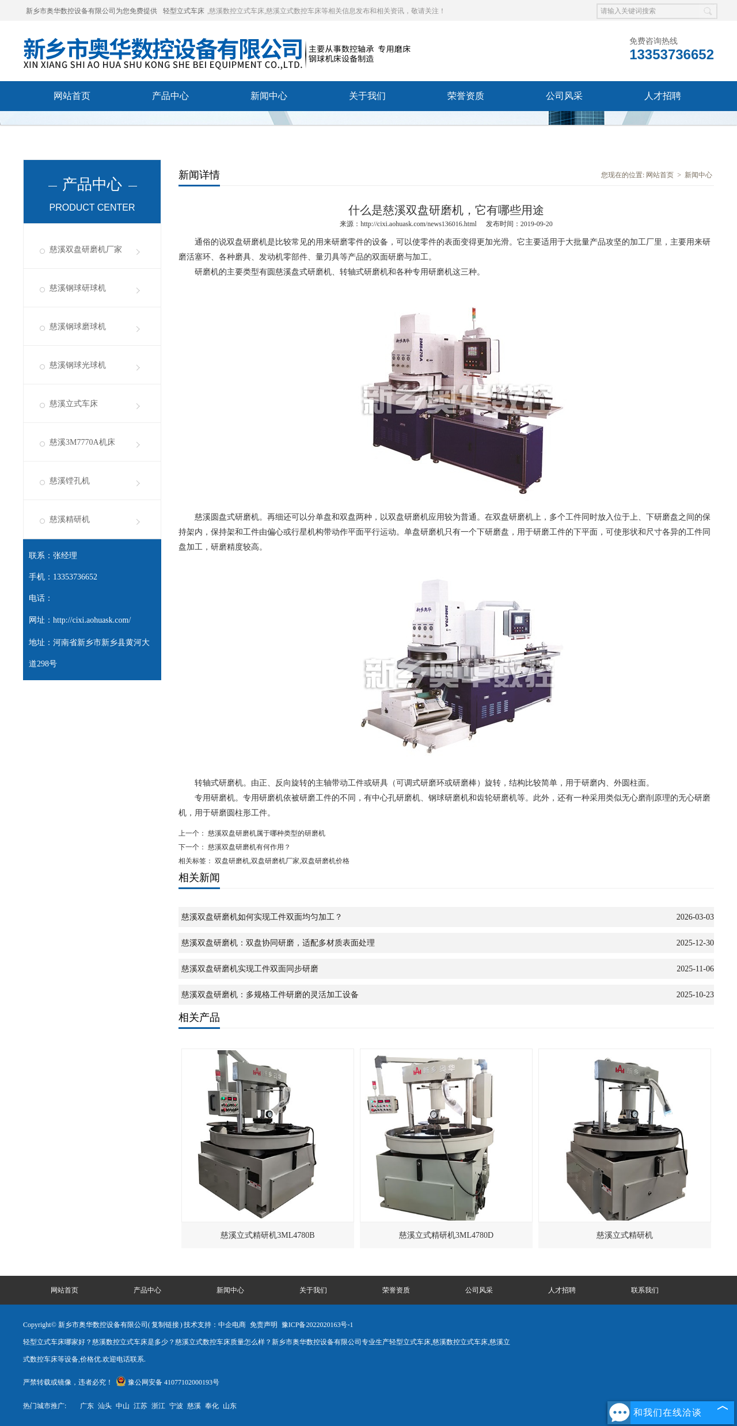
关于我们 (367, 96)
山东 (230, 1406)
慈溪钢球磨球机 (78, 326)
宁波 (176, 1406)
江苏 (140, 1406)
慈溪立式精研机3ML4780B (267, 1235)
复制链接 (165, 1325)
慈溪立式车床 (74, 403)
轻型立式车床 (183, 11)
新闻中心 (268, 96)
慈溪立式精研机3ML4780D (446, 1235)
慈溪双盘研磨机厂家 (86, 249)
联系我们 (72, 126)
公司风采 (564, 96)
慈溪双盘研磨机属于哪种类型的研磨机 (265, 833)
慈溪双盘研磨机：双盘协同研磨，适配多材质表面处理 (278, 943)
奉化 (212, 1406)
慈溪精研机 (70, 519)
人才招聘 (662, 96)
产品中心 (170, 96)
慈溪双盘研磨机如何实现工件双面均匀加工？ (262, 917)
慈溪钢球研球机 (78, 288)
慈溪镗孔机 (70, 480)
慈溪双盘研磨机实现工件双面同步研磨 (249, 968)
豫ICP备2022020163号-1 (318, 1325)
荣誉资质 (465, 96)
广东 (87, 1406)
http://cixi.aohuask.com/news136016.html (418, 224)
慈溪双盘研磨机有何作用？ (248, 847)
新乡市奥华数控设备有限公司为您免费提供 (91, 11)
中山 (123, 1406)
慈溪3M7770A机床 (82, 442)
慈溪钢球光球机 (78, 365)
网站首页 (72, 96)
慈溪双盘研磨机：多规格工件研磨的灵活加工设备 (270, 994)
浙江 (158, 1406)
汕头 (105, 1406)
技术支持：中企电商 (215, 1325)
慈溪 (194, 1406)
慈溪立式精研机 (625, 1235)
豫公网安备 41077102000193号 (167, 1382)
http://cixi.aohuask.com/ (92, 620)
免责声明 (264, 1325)
